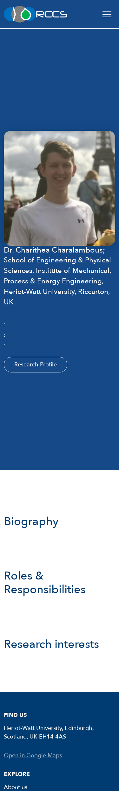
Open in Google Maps (33, 756)
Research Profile (35, 365)
